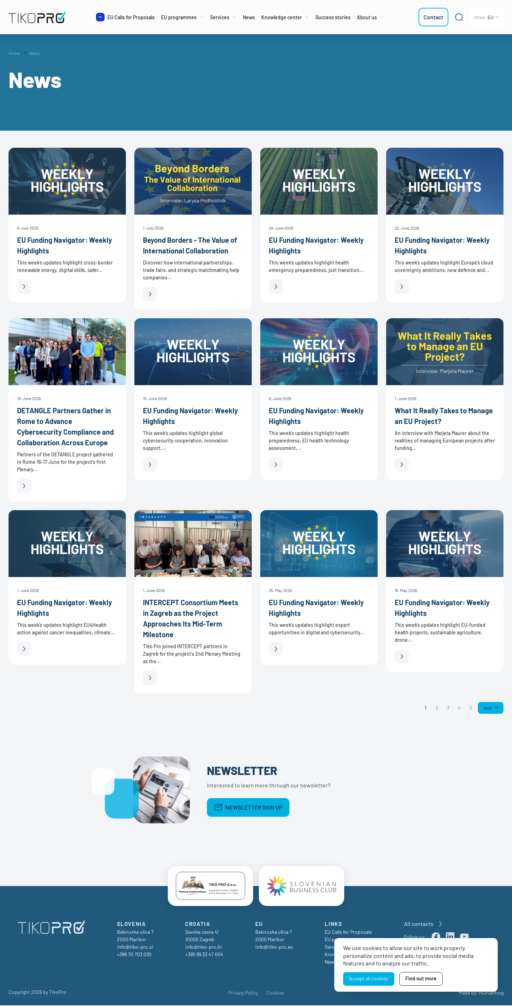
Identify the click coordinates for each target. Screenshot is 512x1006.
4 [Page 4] (459, 708)
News (330, 962)
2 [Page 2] (436, 708)
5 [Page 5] (471, 708)
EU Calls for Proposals (348, 932)
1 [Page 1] (425, 708)
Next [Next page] (488, 708)
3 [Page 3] (448, 708)
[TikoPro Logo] (41, 17)
